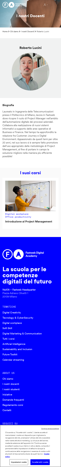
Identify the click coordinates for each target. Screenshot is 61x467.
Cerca (37, 4)
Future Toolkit (9, 354)
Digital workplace (12, 323)
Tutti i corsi (8, 338)
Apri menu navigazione (53, 4)
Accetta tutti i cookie (40, 462)
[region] (30, 446)
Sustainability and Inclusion (17, 349)
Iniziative (7, 394)
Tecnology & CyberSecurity (17, 317)
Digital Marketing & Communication (22, 333)
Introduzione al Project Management (28, 221)
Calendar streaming (13, 359)
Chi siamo (14, 31)
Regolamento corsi (12, 405)
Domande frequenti (13, 399)
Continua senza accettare (50, 428)
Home (5, 31)
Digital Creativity (11, 312)
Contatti (6, 410)
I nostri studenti (11, 389)
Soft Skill (7, 328)
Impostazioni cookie (19, 462)
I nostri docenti (10, 384)
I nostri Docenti (27, 31)
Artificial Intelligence (13, 344)
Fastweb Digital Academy (23, 254)
